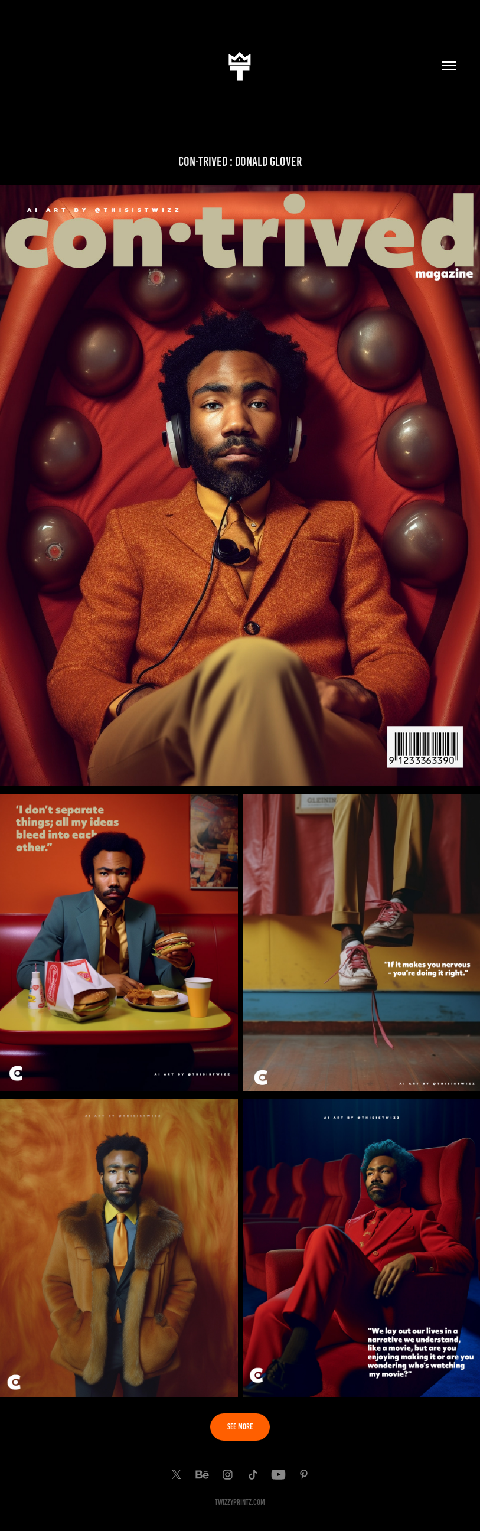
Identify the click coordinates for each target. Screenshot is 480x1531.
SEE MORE (240, 1426)
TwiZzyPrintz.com (240, 1502)
